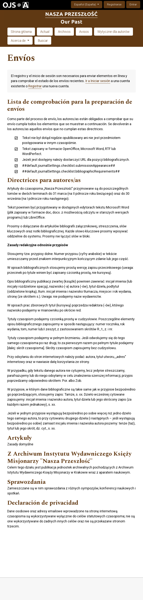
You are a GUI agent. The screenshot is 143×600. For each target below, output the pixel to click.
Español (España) (88, 4)
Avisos (84, 32)
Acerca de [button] (18, 41)
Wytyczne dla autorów (113, 32)
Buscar (43, 41)
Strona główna (21, 32)
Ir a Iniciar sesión (97, 81)
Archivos (64, 32)
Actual (44, 32)
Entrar (133, 4)
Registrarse (114, 4)
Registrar (35, 86)
